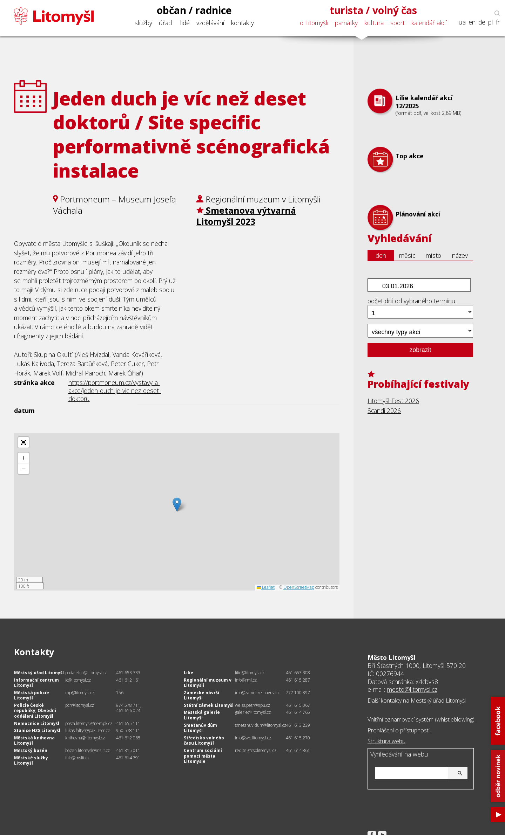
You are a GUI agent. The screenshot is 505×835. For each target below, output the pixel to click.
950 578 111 (128, 730)
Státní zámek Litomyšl (209, 705)
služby (143, 23)
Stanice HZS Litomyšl (37, 730)
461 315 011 (128, 750)
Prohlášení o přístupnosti (399, 730)
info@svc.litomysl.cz (253, 738)
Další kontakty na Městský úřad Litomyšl (417, 700)
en (472, 22)
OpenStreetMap (298, 587)
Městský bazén (30, 750)
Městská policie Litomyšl (31, 695)
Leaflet (266, 587)
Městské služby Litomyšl (31, 760)
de (481, 22)
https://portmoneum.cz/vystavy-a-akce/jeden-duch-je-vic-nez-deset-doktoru (114, 390)
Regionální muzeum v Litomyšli (207, 683)
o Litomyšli (314, 23)
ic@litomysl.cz (78, 680)
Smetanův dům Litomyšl (200, 728)
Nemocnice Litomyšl (36, 723)
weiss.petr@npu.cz (252, 705)
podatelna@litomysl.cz (86, 673)
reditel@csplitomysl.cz (255, 750)
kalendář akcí (429, 23)
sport (397, 23)
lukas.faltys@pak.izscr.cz (87, 730)
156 (119, 693)
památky (346, 23)
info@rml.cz (246, 680)
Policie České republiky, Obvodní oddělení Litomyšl (35, 710)
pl (490, 22)
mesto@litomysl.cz (412, 689)
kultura (374, 23)
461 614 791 (128, 758)
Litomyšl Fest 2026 (393, 400)
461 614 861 (298, 750)
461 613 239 (298, 725)
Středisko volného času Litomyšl (204, 740)
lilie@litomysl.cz (249, 673)
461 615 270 (298, 738)
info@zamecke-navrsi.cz (257, 693)
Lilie (188, 673)
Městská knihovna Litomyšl (34, 740)
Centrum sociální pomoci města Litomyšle (203, 755)
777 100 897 (298, 693)
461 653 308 (298, 673)
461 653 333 (128, 673)
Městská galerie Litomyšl (202, 715)
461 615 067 (298, 705)
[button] (177, 504)
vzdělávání (210, 23)
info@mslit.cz (77, 758)
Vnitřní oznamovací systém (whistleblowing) (421, 719)
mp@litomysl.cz (79, 693)
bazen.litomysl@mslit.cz (87, 750)
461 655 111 (128, 723)
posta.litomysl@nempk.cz (88, 723)
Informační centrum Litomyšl (36, 683)
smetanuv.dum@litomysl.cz (260, 725)
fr (498, 22)
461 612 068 (128, 738)
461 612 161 (128, 680)
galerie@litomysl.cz (253, 712)
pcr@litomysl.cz (79, 705)
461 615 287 (298, 680)
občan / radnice (194, 10)
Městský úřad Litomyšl (39, 673)
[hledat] (420, 773)
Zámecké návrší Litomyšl (201, 695)
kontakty (242, 23)
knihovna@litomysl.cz (85, 738)
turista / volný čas (373, 10)
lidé (185, 23)
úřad (165, 23)
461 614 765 (298, 712)
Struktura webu (386, 741)
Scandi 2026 (384, 410)
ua (462, 22)
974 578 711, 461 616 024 (128, 708)
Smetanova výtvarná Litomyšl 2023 (246, 216)
